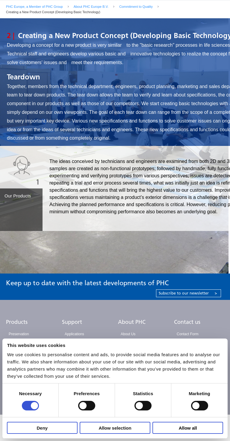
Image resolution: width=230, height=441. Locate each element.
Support (72, 322)
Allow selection (115, 428)
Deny (42, 428)
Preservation (19, 334)
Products (17, 322)
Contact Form (188, 334)
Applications (74, 334)
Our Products (17, 195)
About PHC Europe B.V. (91, 6)
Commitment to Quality (136, 6)
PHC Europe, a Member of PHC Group (34, 6)
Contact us (187, 322)
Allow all (188, 428)
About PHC (132, 322)
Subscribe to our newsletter (188, 293)
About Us (128, 334)
